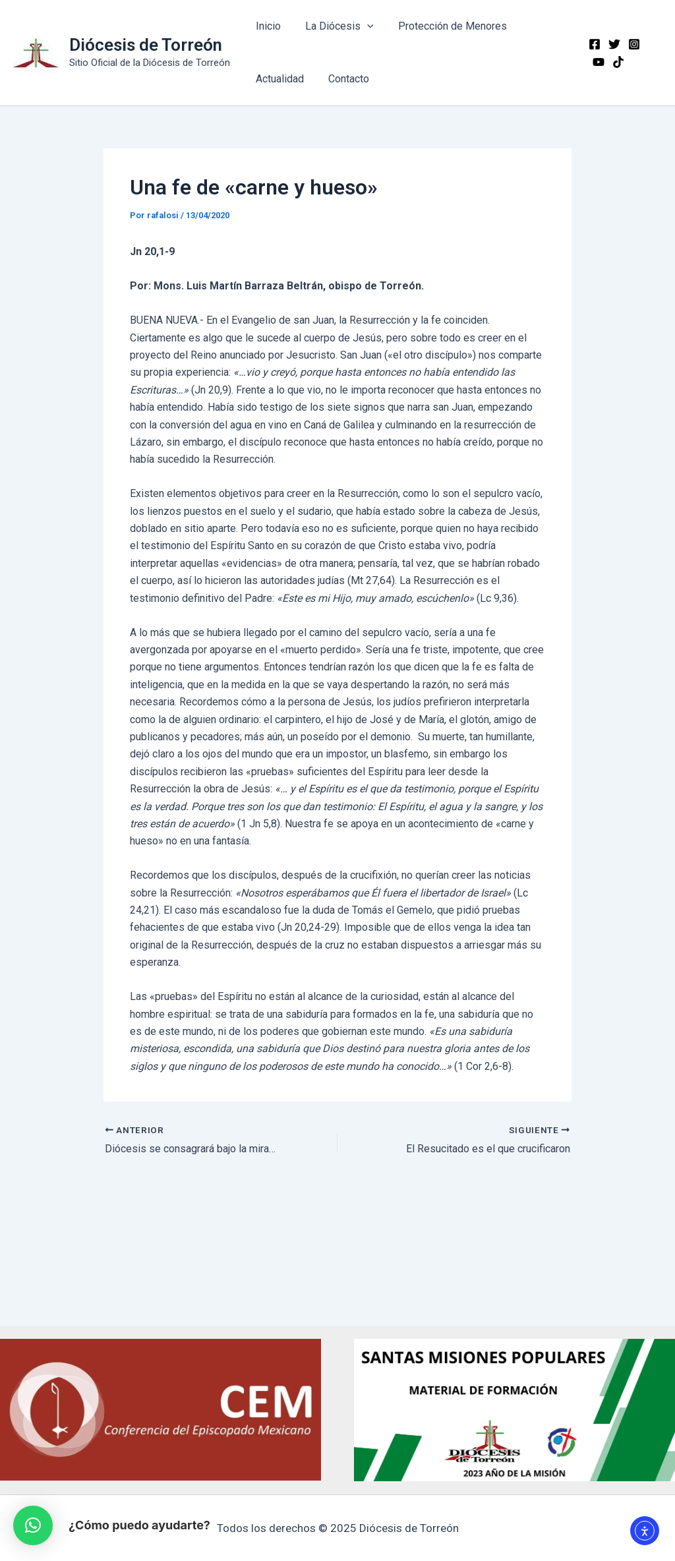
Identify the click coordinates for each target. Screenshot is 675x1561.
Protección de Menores (444, 26)
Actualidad (278, 79)
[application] (361, 26)
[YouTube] (651, 44)
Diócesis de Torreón (145, 45)
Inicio (266, 26)
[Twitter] (612, 44)
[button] (33, 1525)
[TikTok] (596, 62)
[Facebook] (592, 44)
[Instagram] (631, 44)
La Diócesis (334, 26)
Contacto (343, 79)
